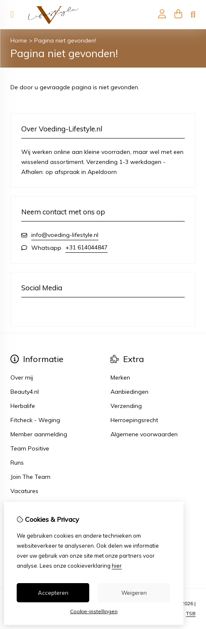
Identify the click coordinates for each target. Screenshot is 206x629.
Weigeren (134, 592)
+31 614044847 (86, 247)
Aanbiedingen (129, 391)
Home (18, 40)
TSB (191, 613)
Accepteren (53, 592)
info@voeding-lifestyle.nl (64, 235)
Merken (120, 377)
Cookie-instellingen (94, 611)
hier (117, 565)
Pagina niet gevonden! (65, 40)
